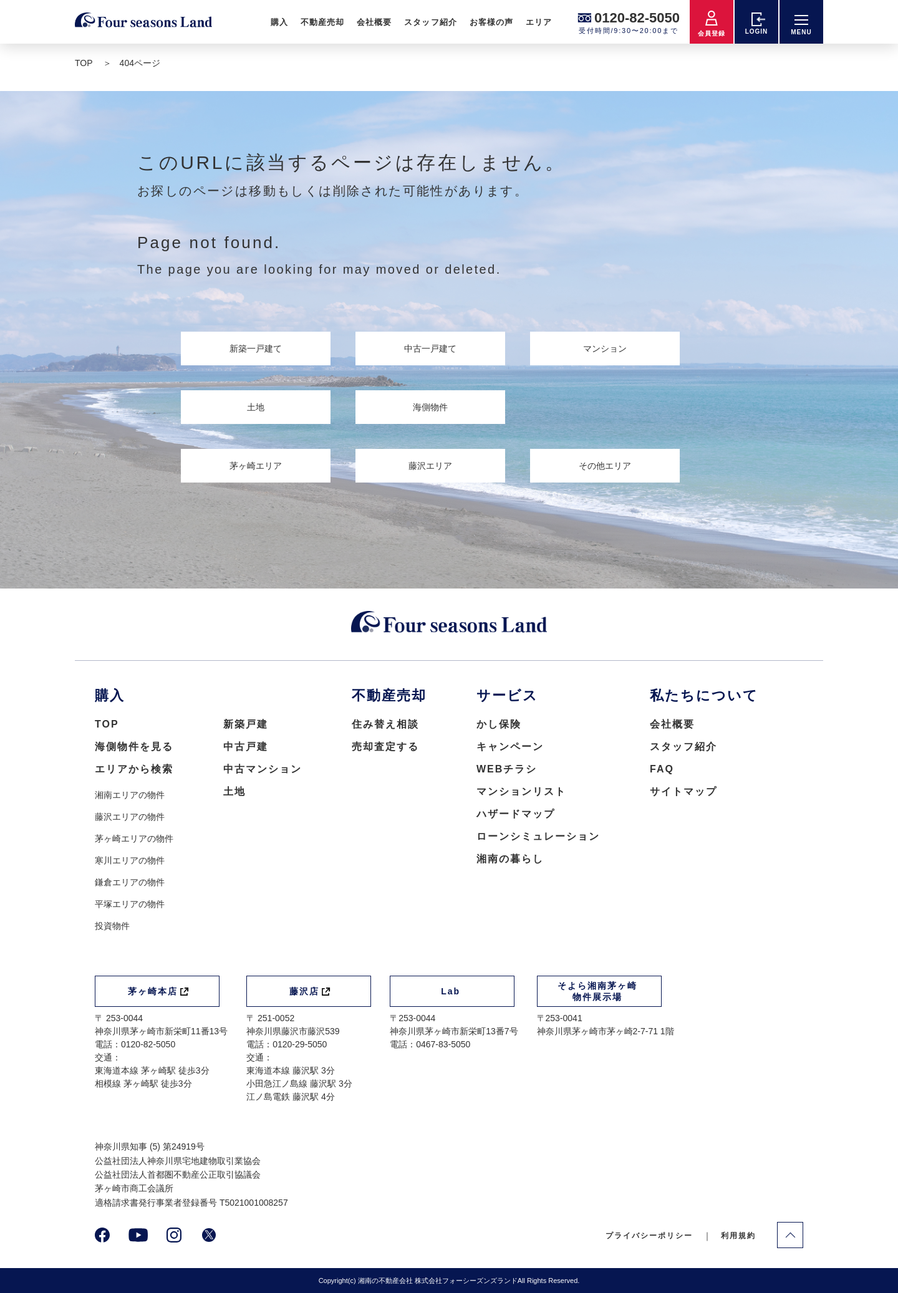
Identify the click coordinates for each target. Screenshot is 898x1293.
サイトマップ (683, 791)
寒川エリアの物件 (130, 860)
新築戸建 (245, 724)
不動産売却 (322, 22)
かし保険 (498, 724)
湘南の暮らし (510, 858)
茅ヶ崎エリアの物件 (134, 839)
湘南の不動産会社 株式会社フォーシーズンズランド (438, 1280)
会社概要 (374, 22)
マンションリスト (521, 791)
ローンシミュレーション (538, 836)
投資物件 (112, 926)
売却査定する (385, 746)
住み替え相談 (385, 724)
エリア (539, 22)
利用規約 (738, 1235)
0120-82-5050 (637, 18)
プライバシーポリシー (649, 1235)
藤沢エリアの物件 (130, 817)
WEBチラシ (506, 769)
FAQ (662, 769)
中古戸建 (245, 746)
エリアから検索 (134, 769)
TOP (107, 724)
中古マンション (262, 769)
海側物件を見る (134, 746)
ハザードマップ (515, 814)
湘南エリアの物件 (130, 795)
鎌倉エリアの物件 (130, 882)
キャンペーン (510, 746)
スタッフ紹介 (430, 22)
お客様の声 (491, 22)
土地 (234, 791)
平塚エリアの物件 (130, 904)
